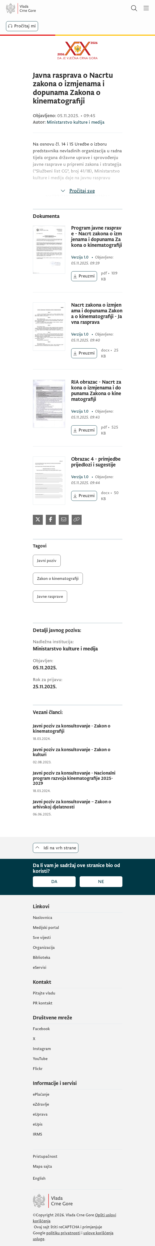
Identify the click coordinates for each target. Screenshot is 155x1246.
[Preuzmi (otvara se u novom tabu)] (84, 276)
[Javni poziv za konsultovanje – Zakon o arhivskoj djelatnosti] (77, 805)
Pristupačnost (45, 1156)
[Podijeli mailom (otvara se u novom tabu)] (64, 520)
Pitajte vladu (44, 993)
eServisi (39, 967)
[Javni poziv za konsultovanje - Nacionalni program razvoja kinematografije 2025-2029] (77, 778)
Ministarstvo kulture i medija (75, 122)
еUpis (38, 1124)
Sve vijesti (42, 937)
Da (54, 881)
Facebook (41, 1028)
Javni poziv (46, 560)
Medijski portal (46, 927)
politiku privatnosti (63, 1233)
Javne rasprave (50, 596)
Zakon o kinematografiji (58, 578)
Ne (101, 881)
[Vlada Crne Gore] (36, 8)
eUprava (40, 1114)
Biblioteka (41, 957)
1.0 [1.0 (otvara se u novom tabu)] (80, 257)
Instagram (42, 1048)
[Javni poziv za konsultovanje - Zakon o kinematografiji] (77, 729)
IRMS (37, 1134)
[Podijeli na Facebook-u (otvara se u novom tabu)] (51, 520)
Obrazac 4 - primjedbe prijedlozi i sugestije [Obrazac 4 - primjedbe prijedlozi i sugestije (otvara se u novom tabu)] (96, 462)
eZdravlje (41, 1104)
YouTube (40, 1058)
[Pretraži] (134, 8)
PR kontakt (42, 1003)
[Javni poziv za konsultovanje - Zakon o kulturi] (77, 752)
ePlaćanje (41, 1094)
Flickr (38, 1068)
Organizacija (44, 947)
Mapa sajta (42, 1166)
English (39, 1178)
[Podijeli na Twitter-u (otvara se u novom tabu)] (38, 520)
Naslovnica (42, 917)
